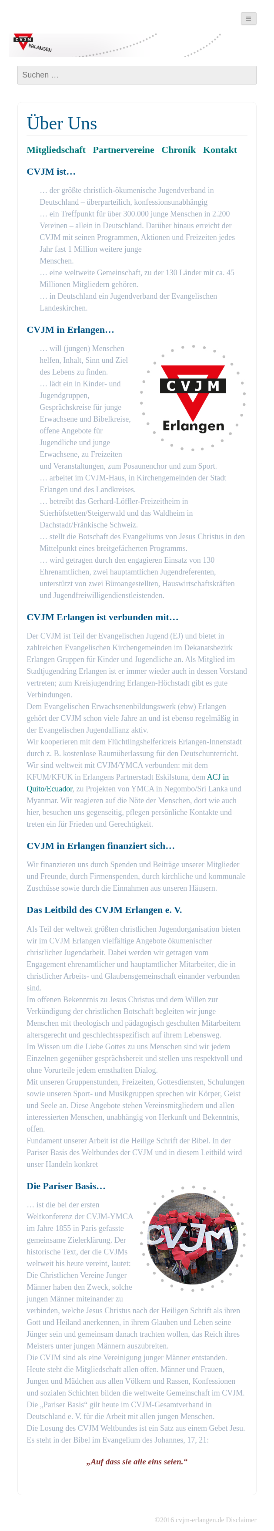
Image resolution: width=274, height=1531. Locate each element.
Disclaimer (241, 1520)
